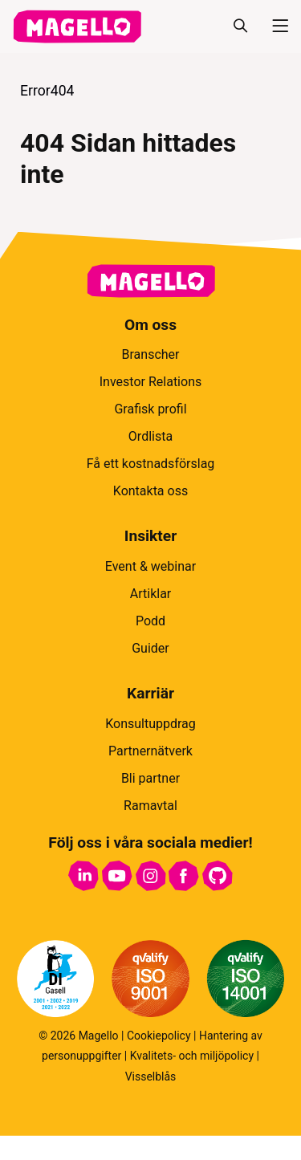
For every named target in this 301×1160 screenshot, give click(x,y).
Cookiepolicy (159, 1035)
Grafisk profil (150, 409)
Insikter (150, 536)
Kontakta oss (150, 491)
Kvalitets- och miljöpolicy (192, 1055)
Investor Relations (150, 381)
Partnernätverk (150, 751)
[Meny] (273, 26)
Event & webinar (150, 566)
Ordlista (150, 436)
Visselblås (151, 1076)
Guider (150, 648)
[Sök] (240, 26)
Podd (150, 621)
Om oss (150, 324)
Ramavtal (150, 805)
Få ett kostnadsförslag (151, 463)
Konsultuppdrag (150, 723)
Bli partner (150, 778)
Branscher (151, 354)
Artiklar (151, 593)
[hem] (77, 26)
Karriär (150, 693)
